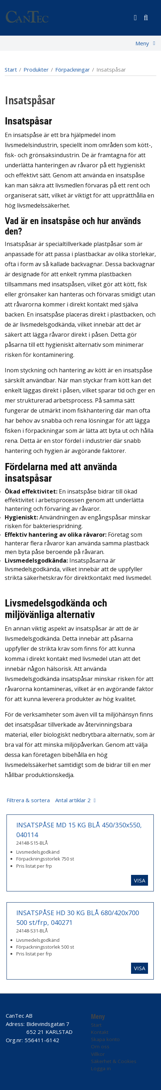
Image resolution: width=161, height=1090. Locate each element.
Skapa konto (105, 1039)
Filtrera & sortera (48, 800)
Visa (139, 880)
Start (11, 69)
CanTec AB (19, 1015)
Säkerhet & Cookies (113, 1061)
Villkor (98, 1054)
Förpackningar (72, 69)
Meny (142, 43)
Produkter (36, 69)
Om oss (100, 1046)
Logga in (101, 1068)
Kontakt (99, 1032)
